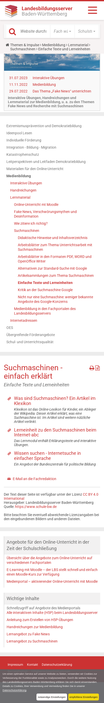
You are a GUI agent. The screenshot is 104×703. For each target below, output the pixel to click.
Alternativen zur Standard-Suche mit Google (52, 268)
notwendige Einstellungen (52, 697)
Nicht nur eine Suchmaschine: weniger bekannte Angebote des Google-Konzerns (55, 299)
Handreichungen (23, 190)
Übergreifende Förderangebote (30, 335)
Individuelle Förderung (23, 140)
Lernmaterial (78, 45)
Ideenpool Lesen (19, 133)
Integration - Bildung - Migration (31, 147)
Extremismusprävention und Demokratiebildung (44, 126)
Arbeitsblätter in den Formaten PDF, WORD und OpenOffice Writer (55, 259)
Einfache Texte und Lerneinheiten (45, 283)
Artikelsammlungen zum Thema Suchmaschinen (56, 275)
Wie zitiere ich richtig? (31, 223)
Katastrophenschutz (22, 154)
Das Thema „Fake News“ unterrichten (62, 91)
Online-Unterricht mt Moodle (36, 204)
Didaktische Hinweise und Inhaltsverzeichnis (52, 238)
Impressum (15, 664)
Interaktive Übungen (48, 78)
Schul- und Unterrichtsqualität (30, 342)
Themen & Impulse (24, 45)
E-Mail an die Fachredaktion (34, 479)
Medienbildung (53, 45)
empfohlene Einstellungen (84, 697)
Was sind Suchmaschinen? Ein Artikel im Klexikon (55, 401)
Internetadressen (23, 320)
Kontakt (32, 664)
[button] (62, 31)
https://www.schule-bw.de (36, 507)
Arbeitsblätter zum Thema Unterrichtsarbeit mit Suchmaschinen (55, 247)
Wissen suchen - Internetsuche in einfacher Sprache (47, 455)
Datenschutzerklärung (14, 690)
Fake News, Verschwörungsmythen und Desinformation (45, 214)
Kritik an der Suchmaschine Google (45, 290)
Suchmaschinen (22, 49)
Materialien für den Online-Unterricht (34, 169)
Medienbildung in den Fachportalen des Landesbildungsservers (45, 311)
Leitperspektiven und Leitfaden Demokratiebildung (46, 162)
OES (9, 328)
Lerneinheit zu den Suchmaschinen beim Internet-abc (55, 432)
